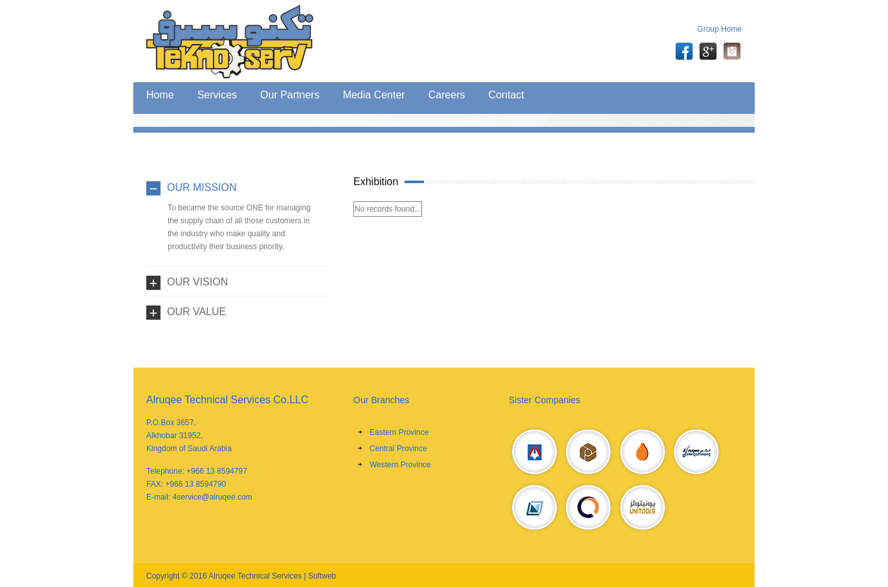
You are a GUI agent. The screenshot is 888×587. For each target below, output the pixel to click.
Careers (446, 94)
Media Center (374, 94)
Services (217, 94)
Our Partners (290, 94)
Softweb (322, 576)
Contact (506, 94)
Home (160, 94)
